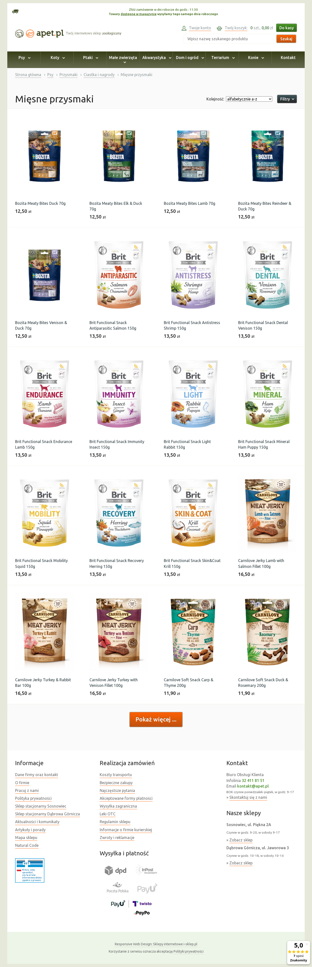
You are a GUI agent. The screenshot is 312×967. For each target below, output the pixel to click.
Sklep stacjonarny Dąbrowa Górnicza (47, 814)
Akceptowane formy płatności (126, 798)
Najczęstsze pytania (117, 790)
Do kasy (286, 28)
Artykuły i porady (30, 830)
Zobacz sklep (241, 840)
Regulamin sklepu (115, 821)
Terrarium (222, 57)
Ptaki (90, 57)
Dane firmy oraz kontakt (36, 774)
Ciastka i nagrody (99, 74)
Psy (24, 57)
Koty (57, 57)
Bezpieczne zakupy (116, 782)
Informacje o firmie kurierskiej (126, 830)
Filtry (287, 99)
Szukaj (286, 39)
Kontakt (288, 57)
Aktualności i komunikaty (37, 821)
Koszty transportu (116, 774)
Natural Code (27, 845)
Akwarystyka (156, 57)
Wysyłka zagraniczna (118, 806)
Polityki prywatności (189, 951)
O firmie (22, 782)
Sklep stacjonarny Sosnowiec (40, 806)
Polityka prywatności (33, 798)
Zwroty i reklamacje (117, 837)
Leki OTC (108, 814)
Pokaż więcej (154, 719)
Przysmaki (68, 74)
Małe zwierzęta (123, 59)
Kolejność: (215, 99)
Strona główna (28, 74)
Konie (255, 57)
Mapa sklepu (26, 837)
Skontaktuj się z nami (248, 797)
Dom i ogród (189, 57)
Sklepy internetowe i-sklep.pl (156, 944)
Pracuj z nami (27, 790)
